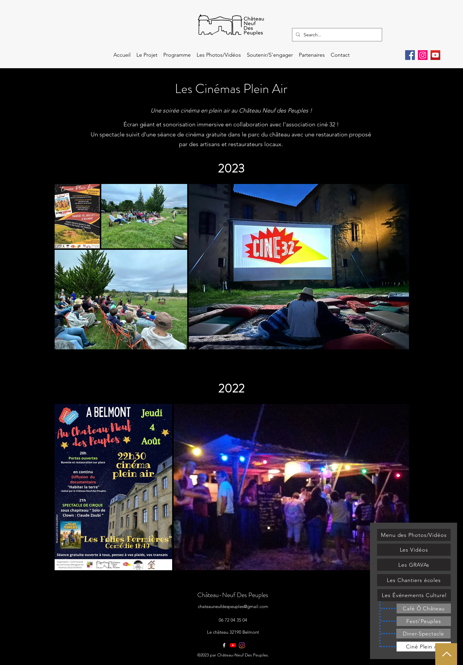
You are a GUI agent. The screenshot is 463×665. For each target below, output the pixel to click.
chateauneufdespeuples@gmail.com (233, 606)
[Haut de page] (446, 654)
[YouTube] (435, 55)
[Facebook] (410, 55)
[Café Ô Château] (424, 608)
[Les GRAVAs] (414, 565)
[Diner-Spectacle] (423, 633)
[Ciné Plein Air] (424, 646)
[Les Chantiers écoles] (414, 580)
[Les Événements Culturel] (414, 595)
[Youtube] (233, 645)
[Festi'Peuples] (424, 621)
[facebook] (224, 645)
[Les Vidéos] (414, 550)
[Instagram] (423, 55)
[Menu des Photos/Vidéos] (414, 535)
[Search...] (336, 34)
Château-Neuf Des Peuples (232, 594)
